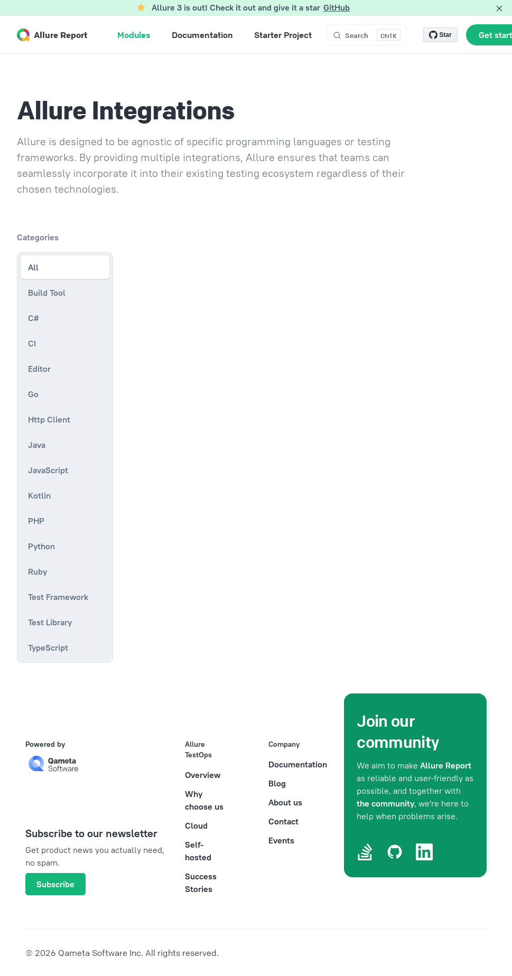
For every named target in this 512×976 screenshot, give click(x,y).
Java (36, 444)
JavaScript (48, 470)
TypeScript (48, 647)
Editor (39, 368)
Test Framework (58, 597)
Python (41, 546)
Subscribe (55, 884)
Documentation (297, 764)
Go (33, 394)
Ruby (37, 571)
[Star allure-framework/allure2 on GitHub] (440, 34)
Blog (277, 783)
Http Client (49, 419)
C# (33, 318)
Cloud (196, 825)
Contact (283, 821)
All (33, 267)
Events (281, 840)
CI (32, 343)
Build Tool (47, 292)
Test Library (50, 622)
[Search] (366, 34)
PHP (36, 520)
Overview (202, 774)
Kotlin (39, 495)
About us (285, 802)
